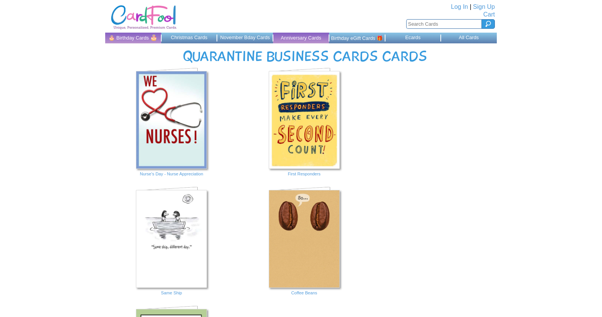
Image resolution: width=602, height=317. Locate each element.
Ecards (412, 37)
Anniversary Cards (301, 38)
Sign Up (484, 6)
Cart (489, 14)
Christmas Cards (189, 37)
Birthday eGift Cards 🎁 (357, 38)
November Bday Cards (245, 37)
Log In (459, 6)
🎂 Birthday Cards (133, 37)
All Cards (469, 37)
